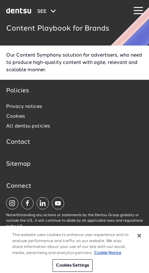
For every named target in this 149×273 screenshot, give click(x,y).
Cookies (15, 116)
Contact (18, 142)
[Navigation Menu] (138, 11)
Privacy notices (24, 106)
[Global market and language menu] (46, 11)
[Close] (139, 238)
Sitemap (18, 164)
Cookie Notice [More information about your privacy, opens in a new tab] (107, 255)
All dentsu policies (28, 126)
